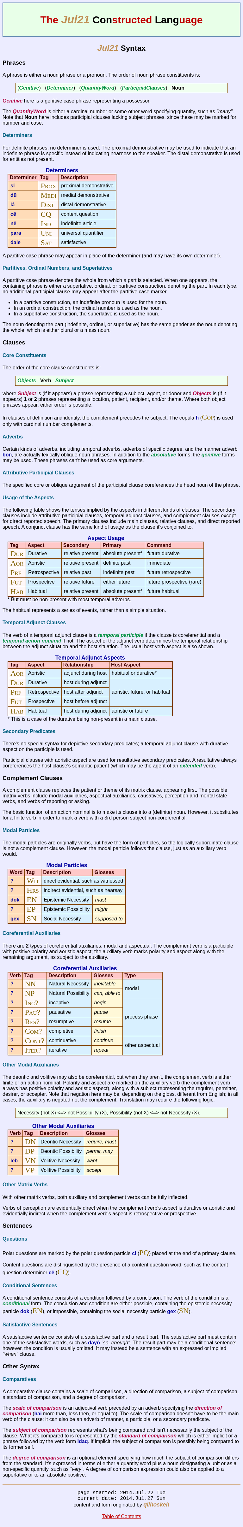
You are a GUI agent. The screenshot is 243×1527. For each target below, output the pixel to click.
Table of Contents (121, 1519)
